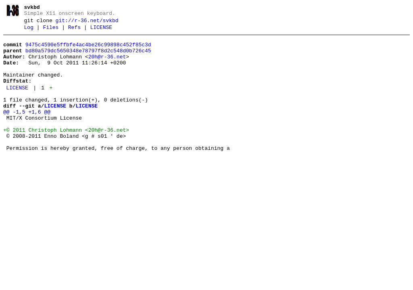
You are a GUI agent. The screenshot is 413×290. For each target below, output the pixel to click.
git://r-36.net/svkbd (87, 23)
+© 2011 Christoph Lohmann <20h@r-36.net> (66, 150)
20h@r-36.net (107, 64)
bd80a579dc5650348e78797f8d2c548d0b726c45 (88, 56)
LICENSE (101, 31)
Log (28, 31)
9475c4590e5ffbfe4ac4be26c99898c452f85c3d (88, 49)
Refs (74, 31)
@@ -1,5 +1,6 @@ (26, 129)
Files (50, 31)
